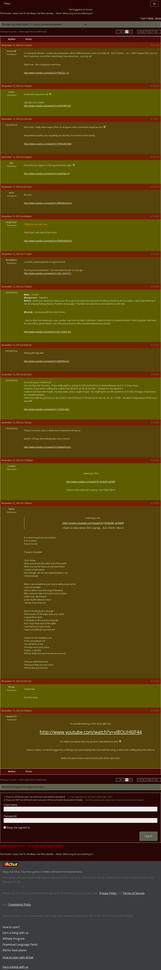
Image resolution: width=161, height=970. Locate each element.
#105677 (155, 119)
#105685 (155, 374)
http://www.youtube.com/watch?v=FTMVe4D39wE (47, 143)
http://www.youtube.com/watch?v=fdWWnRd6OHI (48, 240)
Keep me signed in (18, 827)
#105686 (155, 422)
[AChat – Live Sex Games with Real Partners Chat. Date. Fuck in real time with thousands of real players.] (8, 3)
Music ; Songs (154, 18)
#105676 (155, 86)
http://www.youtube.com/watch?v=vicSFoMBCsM (47, 105)
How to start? (11, 927)
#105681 (155, 254)
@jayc (27, 294)
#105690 (155, 710)
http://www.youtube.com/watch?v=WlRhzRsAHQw (48, 203)
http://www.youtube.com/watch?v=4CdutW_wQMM (90, 481)
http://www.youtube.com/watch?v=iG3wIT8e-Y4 (46, 173)
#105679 (155, 186)
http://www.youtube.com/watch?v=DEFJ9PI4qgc (46, 361)
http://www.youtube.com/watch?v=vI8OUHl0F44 (91, 732)
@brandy (28, 312)
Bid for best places (15, 950)
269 (146, 31)
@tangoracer (30, 297)
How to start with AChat (18, 957)
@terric (27, 300)
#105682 (155, 286)
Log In (148, 836)
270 (153, 31)
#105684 (155, 345)
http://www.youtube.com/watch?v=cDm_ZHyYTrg (47, 273)
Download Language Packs (20, 944)
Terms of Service (133, 893)
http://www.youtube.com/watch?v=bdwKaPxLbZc (47, 447)
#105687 (155, 460)
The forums (5, 13)
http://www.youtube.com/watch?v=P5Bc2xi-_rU (46, 72)
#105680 (155, 216)
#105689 (155, 681)
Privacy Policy (108, 893)
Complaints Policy (19, 904)
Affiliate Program (14, 939)
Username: (11, 804)
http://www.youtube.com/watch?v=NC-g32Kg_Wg (47, 331)
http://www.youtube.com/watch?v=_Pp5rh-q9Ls (46, 409)
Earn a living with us (15, 933)
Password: (10, 816)
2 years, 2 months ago (73, 24)
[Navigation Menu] (154, 4)
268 (140, 31)
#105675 (155, 45)
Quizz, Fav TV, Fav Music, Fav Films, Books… (34, 13)
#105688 (155, 503)
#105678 (155, 157)
